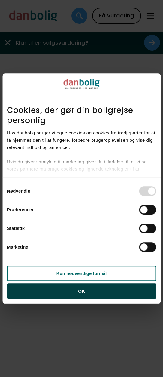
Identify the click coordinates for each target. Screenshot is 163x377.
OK (81, 291)
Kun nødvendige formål (81, 273)
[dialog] (81, 188)
